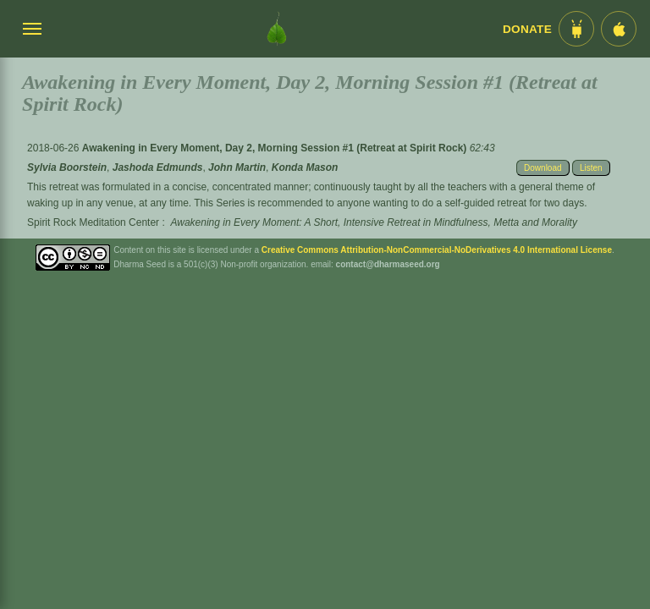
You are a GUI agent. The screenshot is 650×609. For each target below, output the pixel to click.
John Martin (237, 167)
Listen (591, 168)
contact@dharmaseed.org (388, 264)
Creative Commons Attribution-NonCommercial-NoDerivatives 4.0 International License (437, 250)
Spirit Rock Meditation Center (93, 222)
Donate (527, 29)
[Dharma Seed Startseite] (277, 28)
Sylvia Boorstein (67, 167)
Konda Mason (305, 167)
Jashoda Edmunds (158, 167)
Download (542, 168)
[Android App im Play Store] (576, 29)
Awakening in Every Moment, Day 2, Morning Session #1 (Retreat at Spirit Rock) (276, 148)
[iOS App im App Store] (618, 29)
